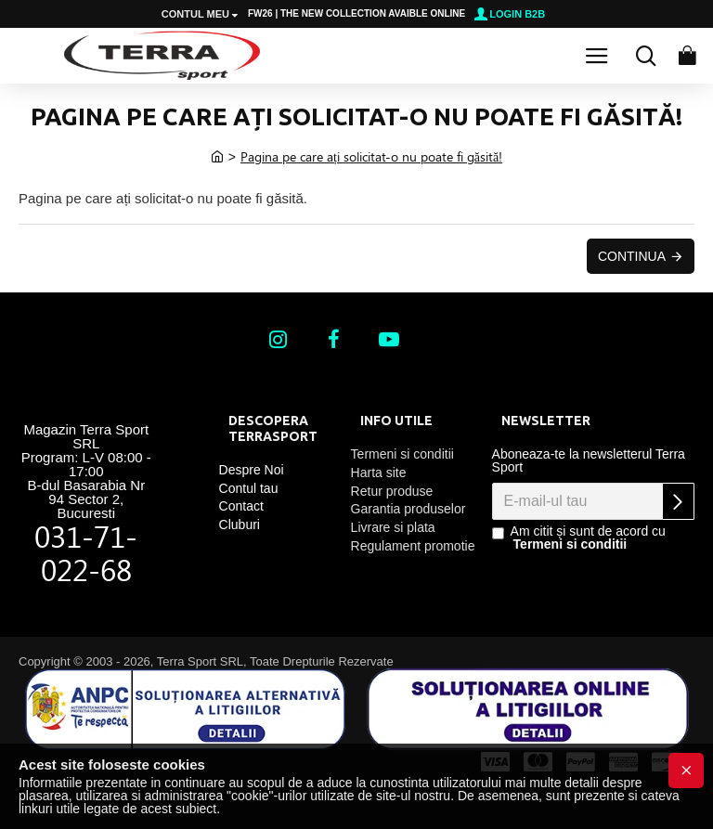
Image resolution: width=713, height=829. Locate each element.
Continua (632, 256)
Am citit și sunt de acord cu (579, 538)
